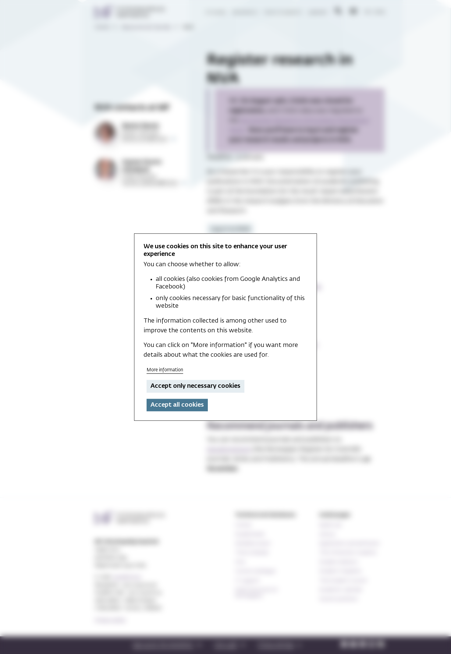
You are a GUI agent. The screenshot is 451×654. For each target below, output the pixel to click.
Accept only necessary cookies (195, 386)
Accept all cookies (177, 405)
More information (165, 370)
